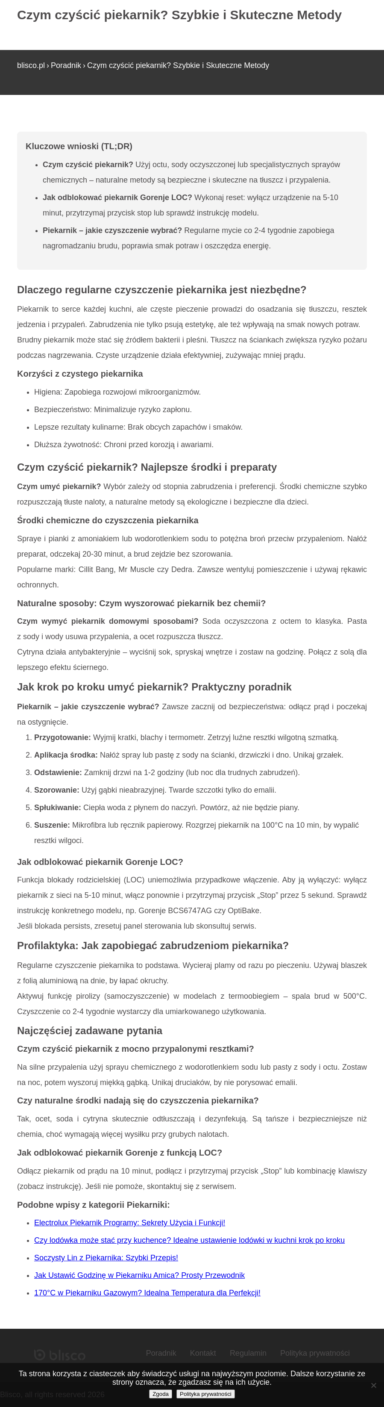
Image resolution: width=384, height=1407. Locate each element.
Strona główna (41, 119)
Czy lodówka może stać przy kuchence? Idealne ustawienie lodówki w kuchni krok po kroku (189, 1240)
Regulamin (248, 1353)
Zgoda (160, 1394)
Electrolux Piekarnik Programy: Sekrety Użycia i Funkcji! (129, 1222)
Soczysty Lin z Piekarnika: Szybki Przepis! (106, 1258)
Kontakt (203, 1353)
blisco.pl (31, 65)
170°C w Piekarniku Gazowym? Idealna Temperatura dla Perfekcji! (147, 1293)
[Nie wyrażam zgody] (373, 1385)
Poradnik (66, 65)
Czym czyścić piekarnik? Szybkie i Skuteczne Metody (178, 65)
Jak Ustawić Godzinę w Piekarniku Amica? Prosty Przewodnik (139, 1275)
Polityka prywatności (315, 1353)
